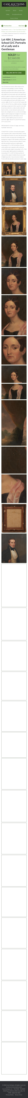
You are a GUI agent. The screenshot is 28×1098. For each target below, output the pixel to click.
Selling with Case (14, 73)
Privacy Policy (10, 1094)
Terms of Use (18, 1094)
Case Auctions (14, 4)
